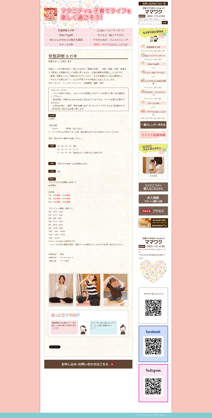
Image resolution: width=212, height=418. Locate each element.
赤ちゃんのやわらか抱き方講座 (66, 39)
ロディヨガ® (66, 44)
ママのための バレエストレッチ (110, 39)
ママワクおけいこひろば (110, 44)
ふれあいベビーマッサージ (110, 30)
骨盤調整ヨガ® (66, 30)
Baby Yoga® (66, 35)
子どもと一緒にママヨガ (110, 35)
